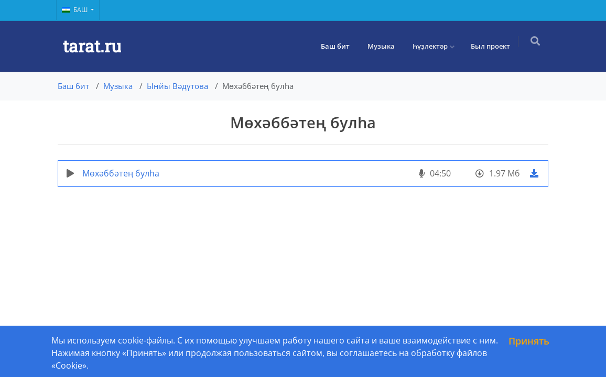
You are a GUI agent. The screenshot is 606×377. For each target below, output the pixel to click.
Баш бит (338, 46)
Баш (75, 9)
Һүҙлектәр (433, 46)
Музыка (384, 46)
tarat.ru (92, 46)
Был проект (493, 46)
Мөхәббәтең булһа (120, 173)
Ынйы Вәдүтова (177, 86)
